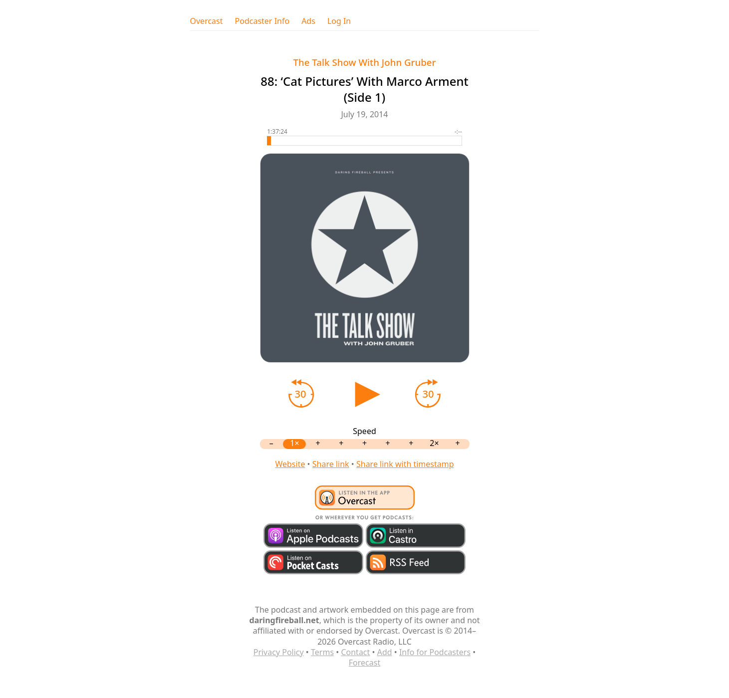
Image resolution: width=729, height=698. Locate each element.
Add (384, 652)
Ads (308, 21)
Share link (330, 464)
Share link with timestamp (405, 464)
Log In (339, 21)
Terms (322, 652)
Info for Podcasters (435, 652)
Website (290, 464)
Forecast (364, 662)
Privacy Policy (278, 652)
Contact (355, 652)
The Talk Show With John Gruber (364, 62)
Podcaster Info (262, 21)
